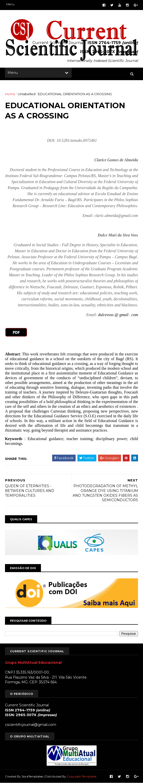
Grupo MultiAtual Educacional (33, 662)
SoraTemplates (32, 776)
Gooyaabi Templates (81, 776)
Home (10, 94)
